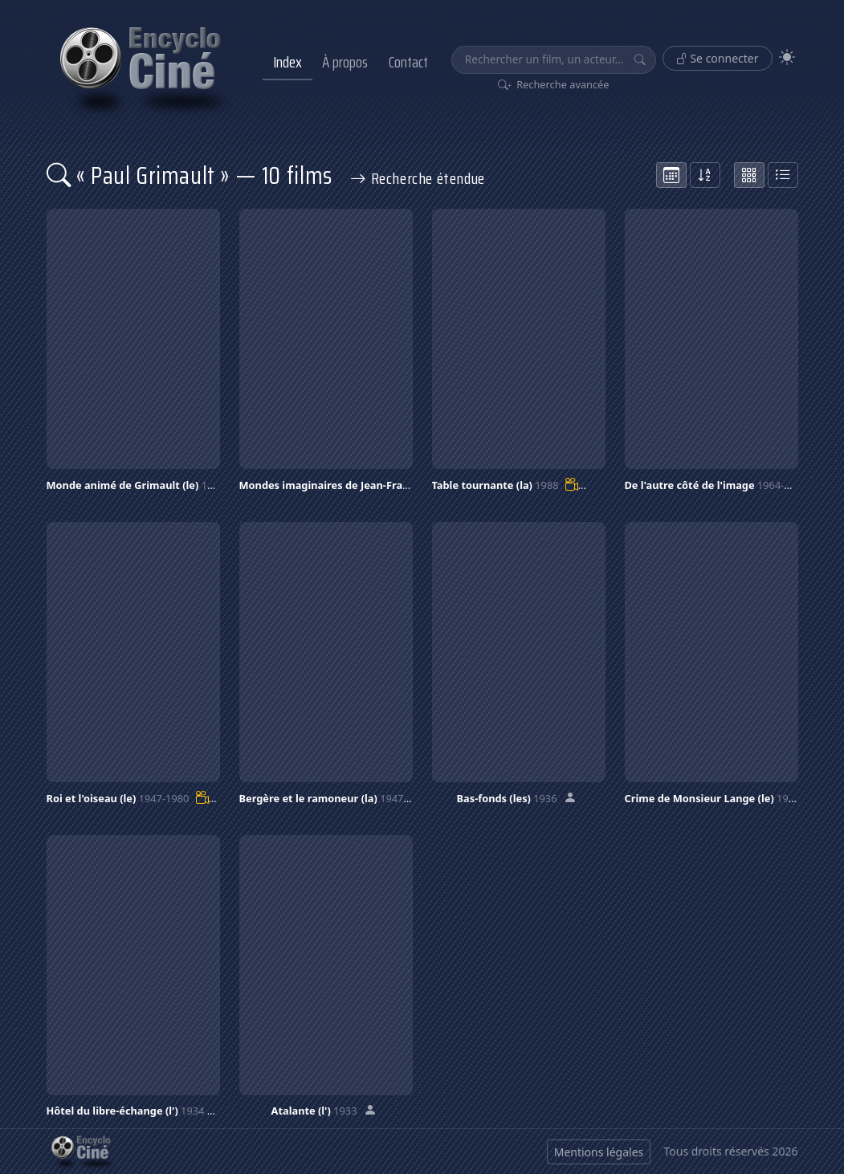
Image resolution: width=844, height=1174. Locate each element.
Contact (408, 62)
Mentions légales (599, 1152)
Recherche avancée (554, 84)
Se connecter (717, 58)
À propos (345, 62)
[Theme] (787, 57)
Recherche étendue (417, 178)
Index (287, 62)
